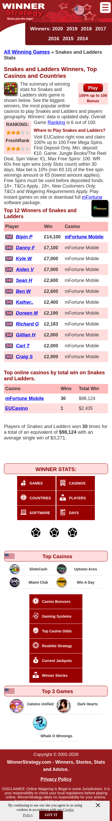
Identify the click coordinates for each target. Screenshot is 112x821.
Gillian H (25, 334)
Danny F (25, 247)
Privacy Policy (56, 779)
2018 (86, 28)
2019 (72, 28)
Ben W (23, 291)
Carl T (22, 345)
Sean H (24, 280)
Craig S (24, 356)
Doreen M (27, 313)
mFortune (92, 197)
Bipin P (24, 236)
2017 (100, 28)
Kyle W (24, 258)
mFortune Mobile (84, 236)
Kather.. (25, 302)
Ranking (56, 122)
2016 (53, 38)
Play (93, 88)
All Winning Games (27, 52)
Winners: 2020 (46, 28)
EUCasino (16, 408)
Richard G (27, 324)
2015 (68, 38)
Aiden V (25, 269)
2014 (82, 38)
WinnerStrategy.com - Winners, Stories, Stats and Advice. (56, 766)
